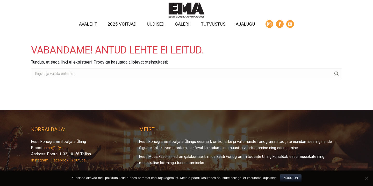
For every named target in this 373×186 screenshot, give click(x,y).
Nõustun (291, 178)
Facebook (60, 160)
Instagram (39, 160)
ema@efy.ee (55, 147)
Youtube (78, 160)
